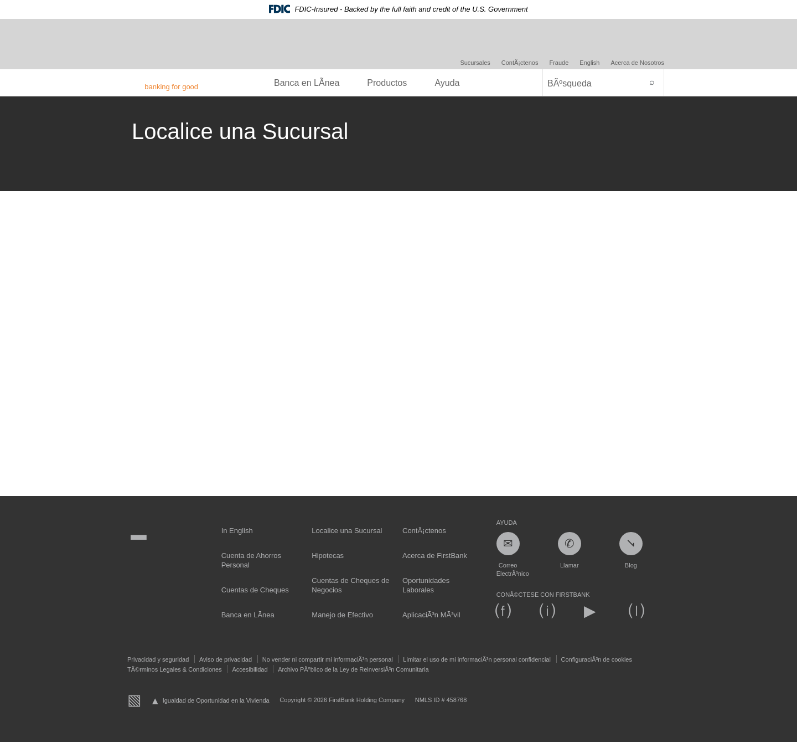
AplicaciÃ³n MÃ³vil (431, 615)
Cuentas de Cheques (255, 590)
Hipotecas (328, 555)
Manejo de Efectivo (342, 615)
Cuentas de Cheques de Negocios (350, 585)
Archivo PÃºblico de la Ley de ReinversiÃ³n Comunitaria (353, 669)
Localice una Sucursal (347, 530)
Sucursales (475, 62)
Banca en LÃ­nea (248, 615)
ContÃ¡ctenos (520, 62)
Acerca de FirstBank (434, 555)
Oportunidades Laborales (425, 585)
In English (237, 530)
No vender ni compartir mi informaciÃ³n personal (327, 659)
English (589, 62)
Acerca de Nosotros (637, 62)
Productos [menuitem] (387, 83)
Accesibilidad (249, 669)
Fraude (558, 62)
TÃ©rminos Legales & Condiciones (174, 669)
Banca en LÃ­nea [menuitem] (306, 83)
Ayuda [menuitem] (446, 83)
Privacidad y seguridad (158, 659)
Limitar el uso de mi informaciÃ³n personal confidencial (477, 659)
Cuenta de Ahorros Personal (251, 560)
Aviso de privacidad (225, 659)
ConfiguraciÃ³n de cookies (596, 659)
